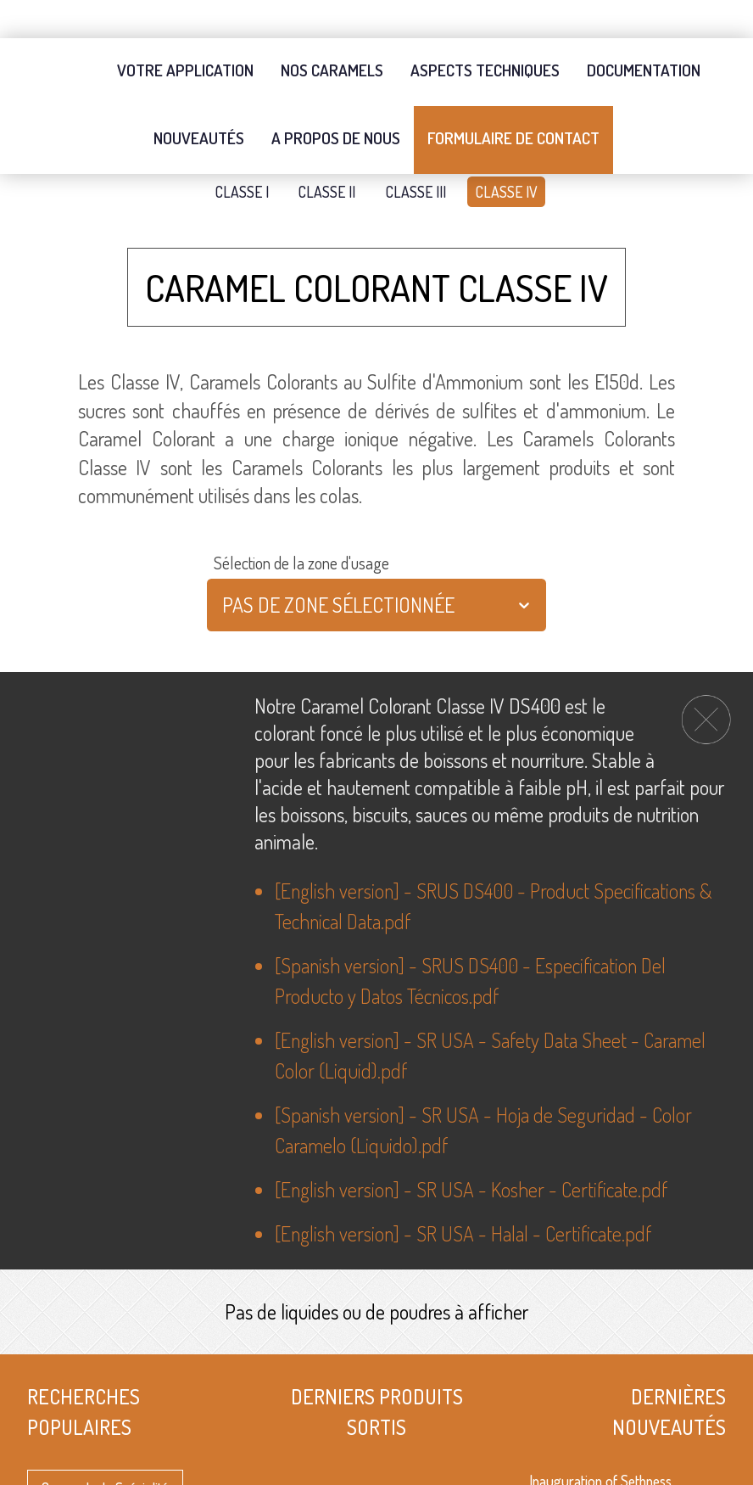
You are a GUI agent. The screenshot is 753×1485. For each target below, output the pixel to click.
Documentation (643, 31)
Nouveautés (198, 99)
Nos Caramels (332, 31)
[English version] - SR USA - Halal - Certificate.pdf (463, 1200)
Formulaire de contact (513, 99)
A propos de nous (335, 99)
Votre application (185, 31)
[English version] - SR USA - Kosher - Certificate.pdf (471, 1156)
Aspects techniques (485, 31)
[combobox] (224, 572)
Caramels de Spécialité (105, 1452)
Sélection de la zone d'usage (301, 530)
